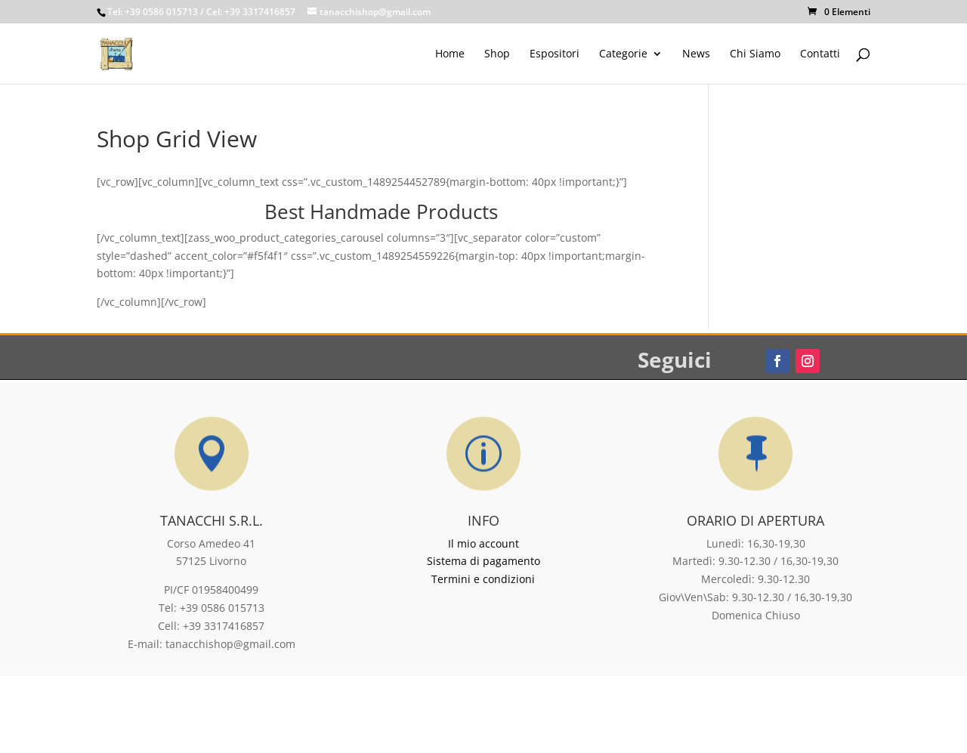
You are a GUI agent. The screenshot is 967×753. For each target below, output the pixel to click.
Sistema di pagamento (483, 561)
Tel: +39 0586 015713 (152, 11)
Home (450, 54)
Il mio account (483, 543)
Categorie (623, 54)
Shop (497, 54)
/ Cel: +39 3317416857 (248, 11)
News (696, 54)
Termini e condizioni (483, 579)
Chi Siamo (755, 54)
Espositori (554, 54)
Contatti (820, 54)
